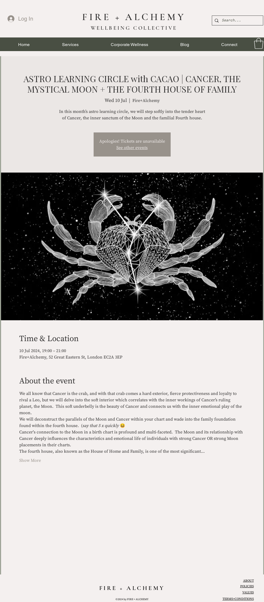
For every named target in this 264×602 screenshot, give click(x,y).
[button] (70, 44)
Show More (30, 460)
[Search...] (237, 20)
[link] (258, 43)
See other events (132, 147)
